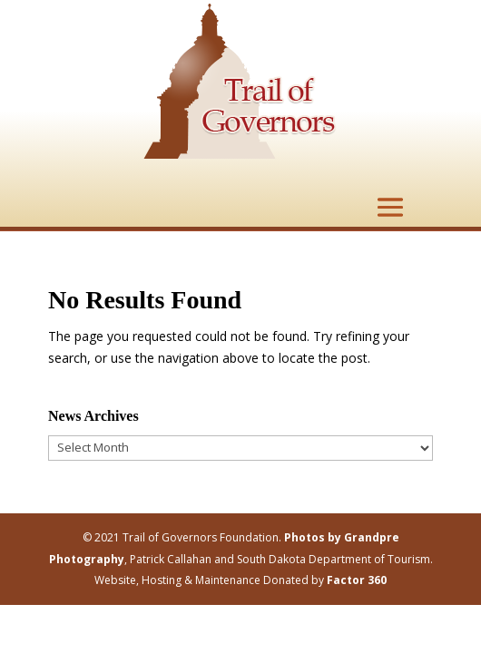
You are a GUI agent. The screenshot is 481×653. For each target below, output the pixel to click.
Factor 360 (357, 580)
